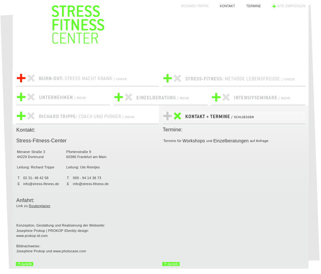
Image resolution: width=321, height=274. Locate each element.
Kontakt (227, 6)
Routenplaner (39, 206)
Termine (253, 6)
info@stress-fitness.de (41, 184)
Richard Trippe (195, 6)
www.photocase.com (69, 251)
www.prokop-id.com (32, 236)
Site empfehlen (291, 6)
